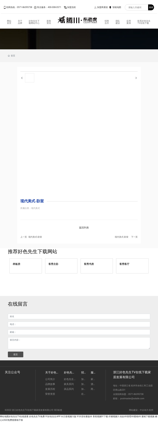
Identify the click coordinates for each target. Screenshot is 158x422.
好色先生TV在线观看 (19, 416)
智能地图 (116, 7)
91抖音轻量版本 (84, 416)
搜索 (151, 7)
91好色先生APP (53, 416)
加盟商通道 (102, 7)
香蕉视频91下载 (100, 416)
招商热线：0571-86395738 (19, 7)
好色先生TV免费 (37, 416)
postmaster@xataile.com (132, 398)
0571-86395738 (136, 394)
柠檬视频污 (114, 416)
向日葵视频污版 (68, 416)
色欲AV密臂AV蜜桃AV (130, 416)
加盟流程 (71, 7)
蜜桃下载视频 (147, 416)
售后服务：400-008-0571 (49, 7)
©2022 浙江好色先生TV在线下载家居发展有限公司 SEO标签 (33, 410)
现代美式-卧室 (35, 237)
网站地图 (4, 416)
